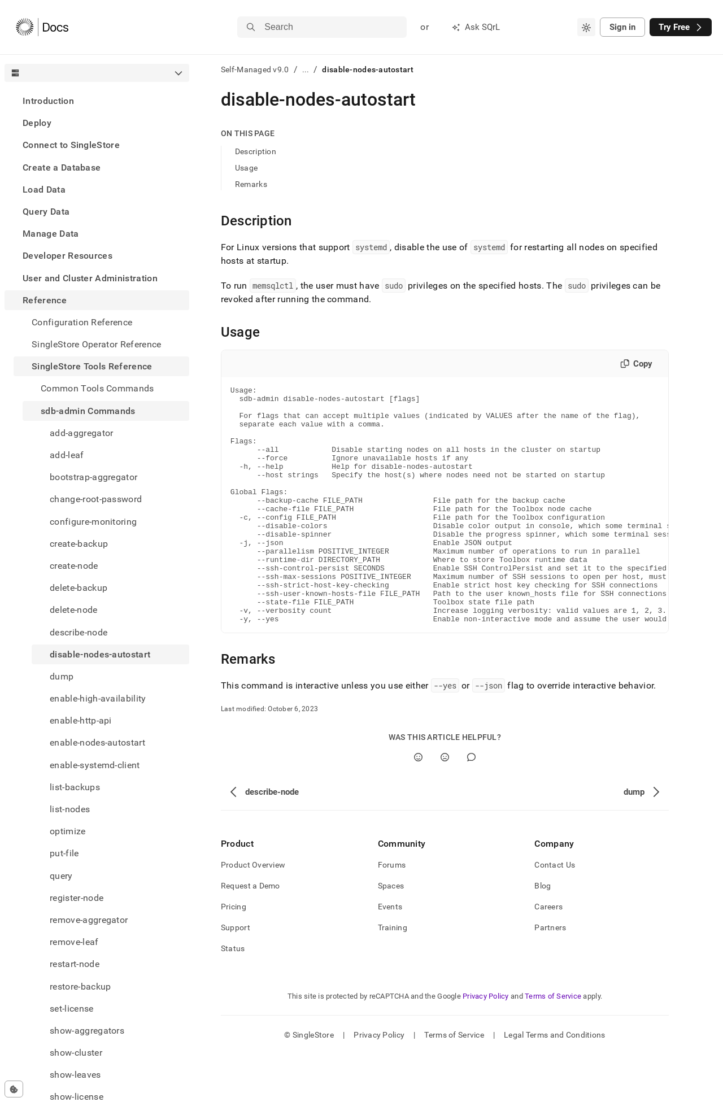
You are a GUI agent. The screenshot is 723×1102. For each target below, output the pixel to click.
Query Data (46, 211)
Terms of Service (553, 1043)
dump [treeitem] (61, 676)
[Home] (42, 27)
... (306, 69)
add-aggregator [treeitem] (81, 433)
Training (392, 974)
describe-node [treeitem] (78, 632)
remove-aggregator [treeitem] (89, 919)
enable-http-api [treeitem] (81, 720)
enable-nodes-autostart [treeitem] (97, 742)
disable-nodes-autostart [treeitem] (100, 654)
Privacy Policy (486, 1043)
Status (233, 995)
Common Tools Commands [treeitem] (97, 388)
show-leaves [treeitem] (75, 1074)
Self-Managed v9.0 (255, 69)
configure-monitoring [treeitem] (93, 521)
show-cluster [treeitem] (76, 1052)
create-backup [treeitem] (79, 543)
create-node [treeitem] (74, 565)
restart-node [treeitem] (74, 964)
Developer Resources (67, 255)
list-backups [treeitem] (75, 787)
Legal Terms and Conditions (554, 1082)
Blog (542, 933)
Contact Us (554, 912)
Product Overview (253, 912)
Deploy (37, 122)
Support (235, 974)
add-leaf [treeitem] (67, 455)
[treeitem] (97, 101)
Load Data (44, 189)
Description (255, 151)
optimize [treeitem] (68, 831)
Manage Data (51, 233)
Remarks (251, 184)
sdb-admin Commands (88, 411)
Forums (392, 912)
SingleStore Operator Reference (97, 344)
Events (390, 954)
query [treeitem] (61, 875)
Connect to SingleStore (71, 145)
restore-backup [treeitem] (80, 986)
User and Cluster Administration (90, 278)
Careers (548, 954)
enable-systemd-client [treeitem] (95, 765)
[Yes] (418, 804)
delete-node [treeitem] (74, 609)
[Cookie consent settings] (14, 1089)
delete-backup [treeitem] (78, 587)
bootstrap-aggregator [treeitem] (93, 477)
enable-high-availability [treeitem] (98, 698)
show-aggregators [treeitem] (87, 1030)
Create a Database (62, 167)
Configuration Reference (82, 322)
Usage (246, 167)
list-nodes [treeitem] (70, 809)
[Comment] (471, 804)
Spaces (391, 933)
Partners (550, 974)
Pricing (233, 954)
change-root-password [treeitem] (96, 499)
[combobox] (586, 27)
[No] (445, 804)
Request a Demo (250, 933)
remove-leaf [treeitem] (74, 942)
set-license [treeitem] (72, 1008)
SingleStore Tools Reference (92, 366)
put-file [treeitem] (64, 853)
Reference (45, 300)
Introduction (48, 100)
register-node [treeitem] (76, 897)
